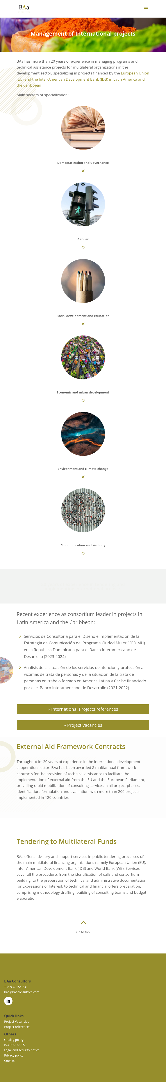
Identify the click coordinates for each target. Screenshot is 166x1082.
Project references (17, 1027)
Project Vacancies (16, 1021)
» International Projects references (83, 709)
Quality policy (13, 1040)
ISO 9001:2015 (14, 1045)
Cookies (9, 1060)
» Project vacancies (83, 725)
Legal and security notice (21, 1050)
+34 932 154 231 (16, 987)
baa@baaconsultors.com (21, 992)
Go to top (83, 932)
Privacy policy (13, 1055)
